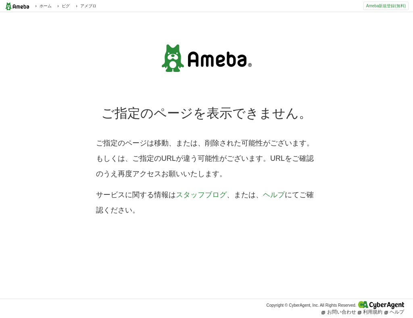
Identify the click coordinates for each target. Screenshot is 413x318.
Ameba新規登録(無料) (386, 6)
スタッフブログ (201, 195)
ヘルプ (274, 195)
